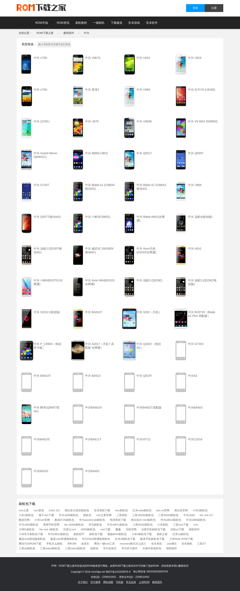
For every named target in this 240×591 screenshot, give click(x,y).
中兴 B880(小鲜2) (96, 153)
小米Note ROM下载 (181, 538)
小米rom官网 (42, 519)
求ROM (71, 543)
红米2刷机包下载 (125, 538)
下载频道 (116, 22)
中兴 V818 (194, 57)
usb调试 (172, 543)
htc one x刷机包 (48, 529)
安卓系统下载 (102, 510)
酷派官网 (24, 519)
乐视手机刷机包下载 (153, 529)
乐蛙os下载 (177, 529)
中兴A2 (192, 375)
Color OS (54, 510)
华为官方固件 (129, 548)
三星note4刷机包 (50, 548)
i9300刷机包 (88, 529)
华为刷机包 (95, 524)
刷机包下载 (96, 534)
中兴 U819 (143, 57)
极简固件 (68, 32)
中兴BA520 (41, 471)
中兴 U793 (40, 89)
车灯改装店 (109, 548)
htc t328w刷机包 (74, 524)
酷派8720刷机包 (64, 519)
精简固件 (171, 548)
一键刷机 (99, 22)
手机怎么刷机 (54, 543)
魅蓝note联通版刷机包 (63, 538)
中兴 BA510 (92, 375)
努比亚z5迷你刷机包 (77, 510)
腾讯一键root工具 (104, 543)
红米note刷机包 (142, 510)
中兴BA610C (42, 439)
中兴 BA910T (93, 312)
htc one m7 (206, 515)
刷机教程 (81, 22)
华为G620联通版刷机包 (96, 538)
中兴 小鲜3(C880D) (97, 216)
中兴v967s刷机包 (117, 524)
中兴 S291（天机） (149, 312)
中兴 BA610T (42, 375)
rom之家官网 (104, 515)
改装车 (85, 543)
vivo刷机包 (121, 510)
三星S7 (201, 543)
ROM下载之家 (45, 32)
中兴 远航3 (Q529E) (149, 280)
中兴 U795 (40, 57)
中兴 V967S (92, 57)
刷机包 (87, 515)
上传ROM (144, 582)
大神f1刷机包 (26, 529)
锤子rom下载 (46, 515)
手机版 (119, 582)
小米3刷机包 (200, 510)
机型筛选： (29, 44)
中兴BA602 (92, 471)
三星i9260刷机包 (168, 515)
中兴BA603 (195, 407)
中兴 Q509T (195, 153)
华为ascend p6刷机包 (92, 519)
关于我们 (83, 582)
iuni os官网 (163, 510)
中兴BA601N (93, 407)
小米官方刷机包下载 (31, 534)
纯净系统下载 (118, 519)
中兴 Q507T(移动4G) (47, 216)
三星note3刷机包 (75, 548)
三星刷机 (121, 515)
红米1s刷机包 (180, 534)
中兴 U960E (144, 121)
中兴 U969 (143, 89)
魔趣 (118, 529)
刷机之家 (162, 534)
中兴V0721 (144, 439)
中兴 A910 (194, 248)
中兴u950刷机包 (28, 524)
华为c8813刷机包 (170, 519)
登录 (195, 7)
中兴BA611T (93, 439)
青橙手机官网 (51, 524)
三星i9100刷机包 (143, 524)
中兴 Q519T (144, 375)
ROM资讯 (63, 22)
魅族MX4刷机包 (117, 534)
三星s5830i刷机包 (142, 515)
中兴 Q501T (144, 153)
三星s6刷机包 (27, 548)
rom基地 (39, 510)
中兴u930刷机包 (68, 515)
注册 (214, 7)
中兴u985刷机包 (196, 519)
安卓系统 (156, 543)
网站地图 (108, 582)
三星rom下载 (180, 524)
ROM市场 (41, 22)
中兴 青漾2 (92, 89)
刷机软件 (194, 529)
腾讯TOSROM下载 (30, 543)
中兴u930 (189, 515)
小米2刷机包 (26, 515)
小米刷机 (162, 524)
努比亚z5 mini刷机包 (143, 519)
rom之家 (24, 510)
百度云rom (69, 529)
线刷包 (94, 548)
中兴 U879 (92, 121)
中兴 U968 (194, 185)
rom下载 (105, 529)
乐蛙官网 (131, 529)
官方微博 (95, 582)
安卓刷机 (187, 543)
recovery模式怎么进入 (133, 543)
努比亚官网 (181, 510)
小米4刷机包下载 (142, 534)
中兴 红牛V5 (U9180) (201, 89)
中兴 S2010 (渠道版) (47, 312)
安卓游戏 (134, 22)
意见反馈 (131, 582)
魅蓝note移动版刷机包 (32, 538)
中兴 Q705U (41, 121)
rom (196, 524)
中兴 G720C (196, 344)
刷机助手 (79, 534)
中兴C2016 (195, 439)
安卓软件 (152, 22)
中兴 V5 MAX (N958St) (202, 121)
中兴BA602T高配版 (149, 407)
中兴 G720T (41, 185)
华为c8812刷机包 (58, 534)
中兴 (86, 32)
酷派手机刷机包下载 (152, 538)
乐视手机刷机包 (152, 548)
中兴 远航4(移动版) (200, 216)
